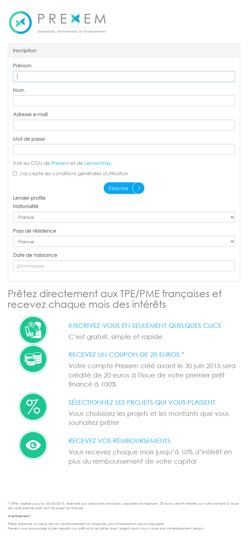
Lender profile (29, 198)
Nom (18, 90)
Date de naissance (35, 255)
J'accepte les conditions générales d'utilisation (70, 173)
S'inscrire (118, 188)
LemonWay (97, 163)
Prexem (60, 163)
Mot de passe (29, 139)
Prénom (22, 65)
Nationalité (25, 206)
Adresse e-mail (30, 114)
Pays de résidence (34, 230)
